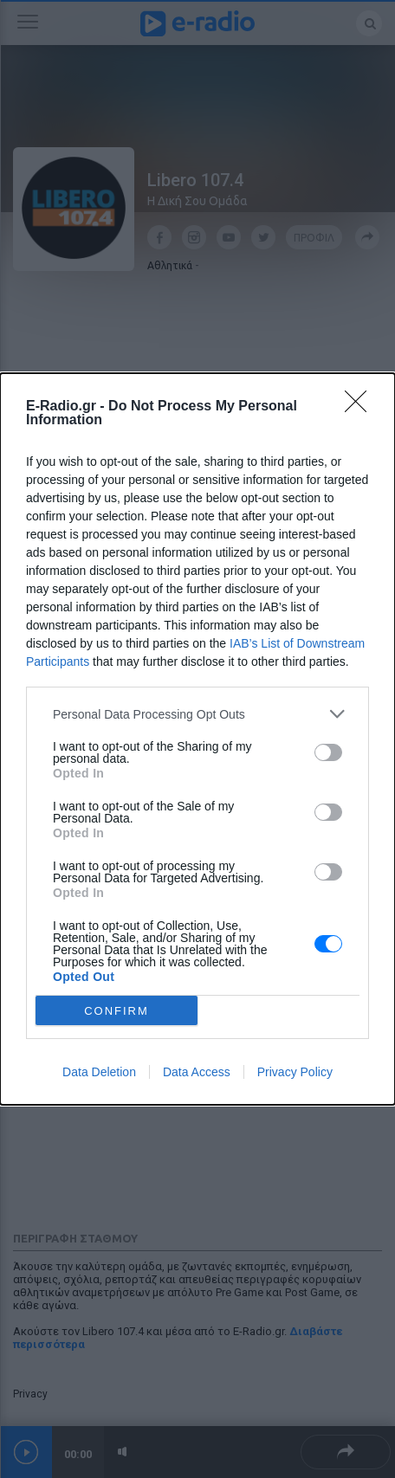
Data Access (196, 1072)
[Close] (361, 406)
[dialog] (197, 739)
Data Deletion (99, 1072)
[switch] (328, 752)
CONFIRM (116, 1010)
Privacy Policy (295, 1072)
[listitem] (197, 714)
